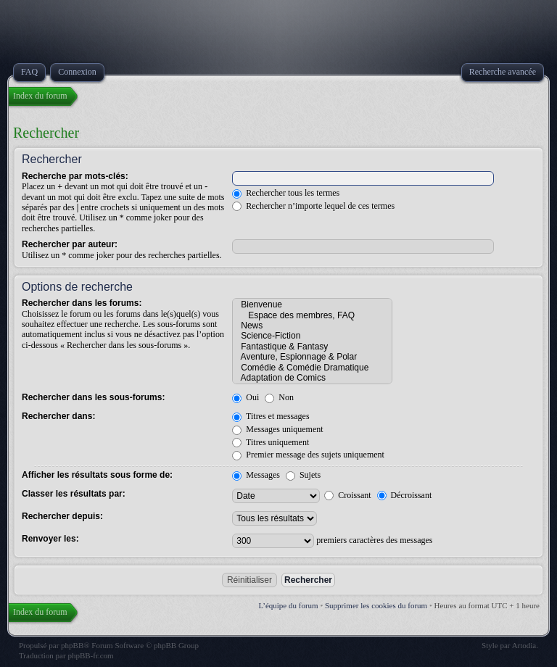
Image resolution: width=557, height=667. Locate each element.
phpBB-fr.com (90, 655)
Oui (245, 397)
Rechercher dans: (58, 416)
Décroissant (404, 495)
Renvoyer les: (50, 539)
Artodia (524, 645)
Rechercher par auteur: (69, 244)
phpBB (72, 645)
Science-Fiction (312, 336)
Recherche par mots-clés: (75, 176)
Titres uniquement (270, 442)
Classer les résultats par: (73, 494)
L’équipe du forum (288, 605)
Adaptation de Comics (312, 378)
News (312, 325)
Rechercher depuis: (62, 516)
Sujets (303, 475)
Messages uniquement (277, 429)
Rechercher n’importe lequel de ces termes (313, 206)
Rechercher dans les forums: (81, 303)
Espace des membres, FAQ (312, 315)
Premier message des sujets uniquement (308, 455)
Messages (256, 475)
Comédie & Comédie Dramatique (312, 367)
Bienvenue (312, 304)
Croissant (347, 495)
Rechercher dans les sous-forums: (93, 397)
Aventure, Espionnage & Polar (312, 357)
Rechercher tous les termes (285, 193)
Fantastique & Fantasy (312, 346)
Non (279, 397)
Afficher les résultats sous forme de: (97, 475)
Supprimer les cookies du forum (376, 605)
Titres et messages (270, 416)
